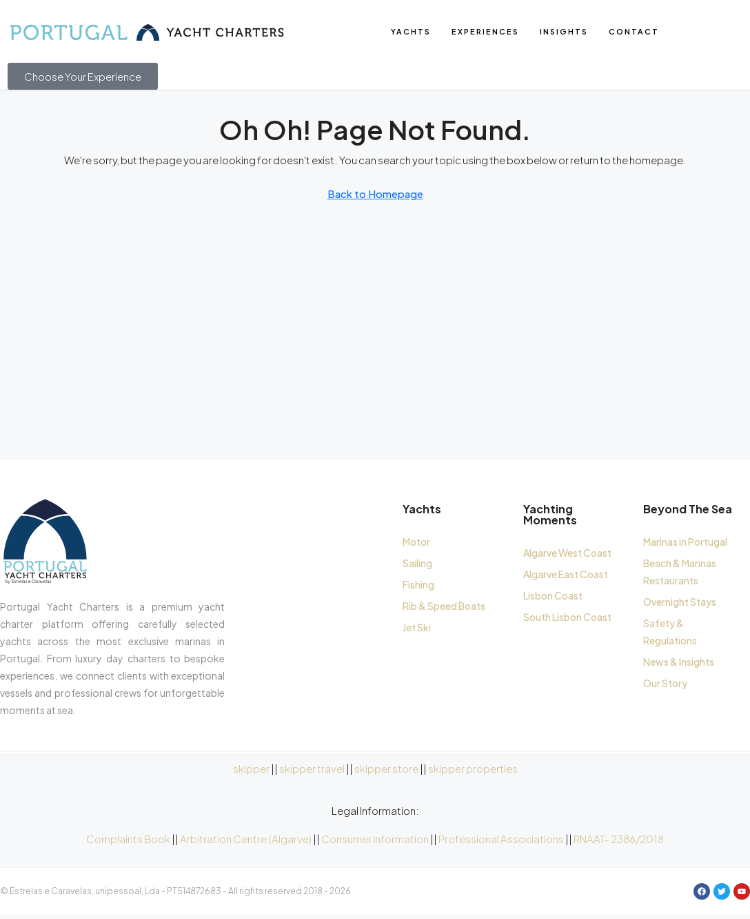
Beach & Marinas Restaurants (679, 575)
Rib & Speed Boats (444, 609)
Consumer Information (375, 842)
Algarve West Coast (567, 556)
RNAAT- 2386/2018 (619, 842)
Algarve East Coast (565, 577)
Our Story (665, 686)
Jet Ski (417, 630)
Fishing (418, 588)
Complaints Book (128, 842)
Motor (416, 545)
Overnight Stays (679, 605)
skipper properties (473, 771)
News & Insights (678, 665)
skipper (251, 771)
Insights (564, 31)
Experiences (485, 31)
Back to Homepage (375, 197)
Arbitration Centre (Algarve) (246, 842)
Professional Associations (501, 842)
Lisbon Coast (552, 599)
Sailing (417, 566)
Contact (634, 31)
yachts (411, 31)
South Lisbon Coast (567, 620)
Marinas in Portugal (685, 545)
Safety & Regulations (670, 635)
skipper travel (312, 771)
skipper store (386, 771)
